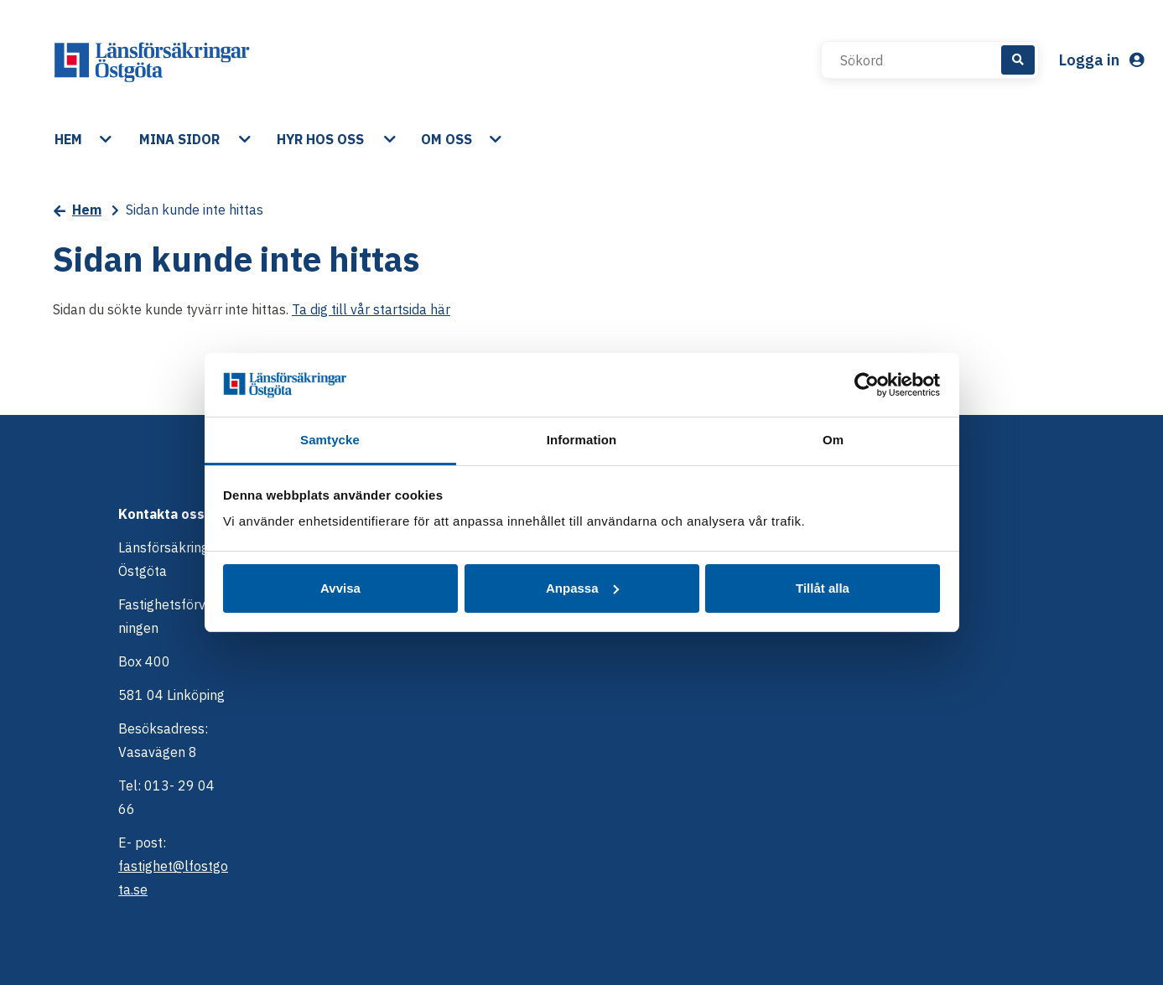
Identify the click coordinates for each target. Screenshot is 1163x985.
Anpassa (582, 588)
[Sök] (1018, 60)
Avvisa (340, 588)
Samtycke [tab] (330, 440)
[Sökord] (920, 60)
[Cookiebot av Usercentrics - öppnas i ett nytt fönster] (866, 384)
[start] (151, 60)
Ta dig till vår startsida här (371, 309)
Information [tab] (582, 440)
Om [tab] (833, 440)
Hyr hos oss (320, 139)
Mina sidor (179, 139)
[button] (107, 139)
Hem (68, 139)
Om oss (446, 139)
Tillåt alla (822, 588)
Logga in (1101, 60)
